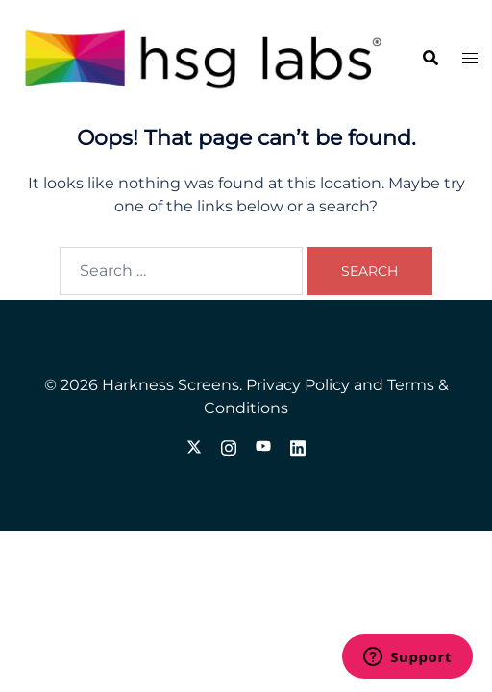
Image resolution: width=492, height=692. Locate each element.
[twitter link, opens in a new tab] (194, 445)
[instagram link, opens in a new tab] (228, 445)
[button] (429, 58)
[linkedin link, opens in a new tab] (298, 445)
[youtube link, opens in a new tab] (263, 445)
